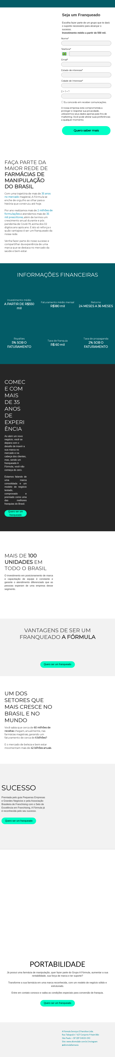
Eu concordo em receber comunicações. (83, 102)
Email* (64, 60)
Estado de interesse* (72, 70)
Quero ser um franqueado (15, 513)
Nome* (65, 38)
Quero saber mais (86, 130)
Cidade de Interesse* (72, 81)
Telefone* (66, 49)
